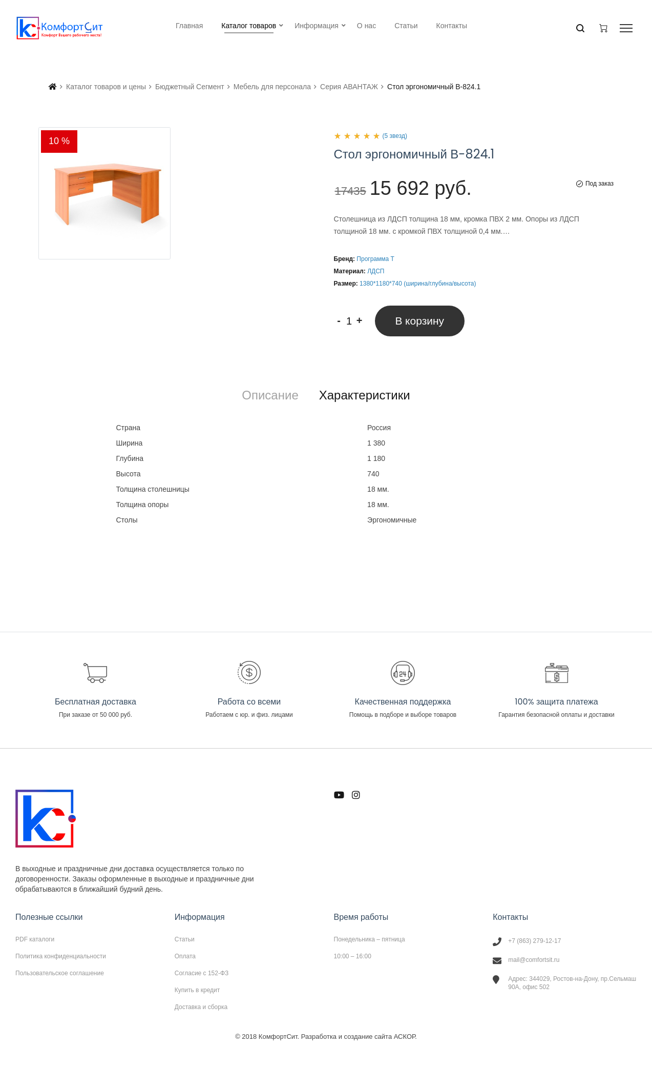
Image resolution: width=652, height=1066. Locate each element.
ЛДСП (375, 271)
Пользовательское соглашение (59, 973)
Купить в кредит (197, 990)
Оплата (185, 956)
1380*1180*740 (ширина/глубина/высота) (418, 283)
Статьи (185, 939)
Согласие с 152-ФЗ (202, 973)
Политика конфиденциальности (60, 956)
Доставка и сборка (201, 1006)
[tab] (270, 395)
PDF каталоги (34, 939)
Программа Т (375, 259)
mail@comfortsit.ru (533, 959)
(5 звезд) (395, 135)
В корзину (420, 320)
